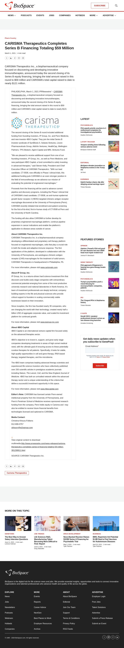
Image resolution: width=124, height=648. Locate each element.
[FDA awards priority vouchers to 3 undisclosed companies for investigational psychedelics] (113, 129)
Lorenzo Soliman (10, 544)
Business (97, 534)
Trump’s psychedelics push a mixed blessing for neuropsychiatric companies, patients (91, 285)
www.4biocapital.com (49, 389)
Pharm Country (10, 38)
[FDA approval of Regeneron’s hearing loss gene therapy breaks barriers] (113, 266)
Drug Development (71, 534)
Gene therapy (87, 262)
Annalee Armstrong (87, 323)
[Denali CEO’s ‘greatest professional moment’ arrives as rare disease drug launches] (113, 317)
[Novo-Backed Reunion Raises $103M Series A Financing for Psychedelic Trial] (76, 523)
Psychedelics (87, 125)
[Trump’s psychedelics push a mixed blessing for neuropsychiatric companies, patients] (113, 283)
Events (40, 15)
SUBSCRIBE (99, 6)
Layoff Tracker (88, 142)
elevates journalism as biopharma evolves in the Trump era (93, 168)
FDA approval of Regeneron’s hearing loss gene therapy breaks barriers (93, 267)
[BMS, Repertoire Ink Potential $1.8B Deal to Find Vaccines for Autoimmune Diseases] (106, 523)
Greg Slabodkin (39, 548)
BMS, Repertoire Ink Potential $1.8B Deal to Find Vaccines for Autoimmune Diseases (105, 539)
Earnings (85, 179)
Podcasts (26, 15)
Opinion (84, 246)
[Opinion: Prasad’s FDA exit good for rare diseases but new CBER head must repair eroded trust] (113, 250)
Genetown (9, 534)
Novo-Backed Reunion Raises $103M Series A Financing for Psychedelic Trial (76, 539)
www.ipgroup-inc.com (49, 322)
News (11, 15)
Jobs (51, 15)
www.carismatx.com (48, 267)
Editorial (85, 162)
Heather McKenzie (87, 135)
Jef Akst (83, 172)
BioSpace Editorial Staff (88, 150)
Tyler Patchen (67, 546)
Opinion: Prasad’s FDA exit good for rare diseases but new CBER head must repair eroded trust (93, 251)
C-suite (84, 313)
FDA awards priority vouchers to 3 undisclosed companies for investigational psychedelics (93, 130)
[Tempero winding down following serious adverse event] (113, 146)
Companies (65, 15)
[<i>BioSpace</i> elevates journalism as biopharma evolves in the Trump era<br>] (113, 167)
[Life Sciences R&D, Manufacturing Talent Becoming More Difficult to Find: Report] (47, 523)
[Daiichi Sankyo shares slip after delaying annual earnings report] (113, 183)
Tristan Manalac (86, 187)
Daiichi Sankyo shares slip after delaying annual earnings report (92, 183)
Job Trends (39, 534)
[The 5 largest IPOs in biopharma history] (113, 302)
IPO (82, 297)
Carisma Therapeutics (17, 473)
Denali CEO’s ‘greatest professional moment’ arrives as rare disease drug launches (92, 318)
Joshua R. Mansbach (87, 255)
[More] (15, 15)
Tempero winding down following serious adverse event (93, 146)
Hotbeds (80, 15)
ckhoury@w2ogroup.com (22, 428)
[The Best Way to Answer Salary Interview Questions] (18, 523)
